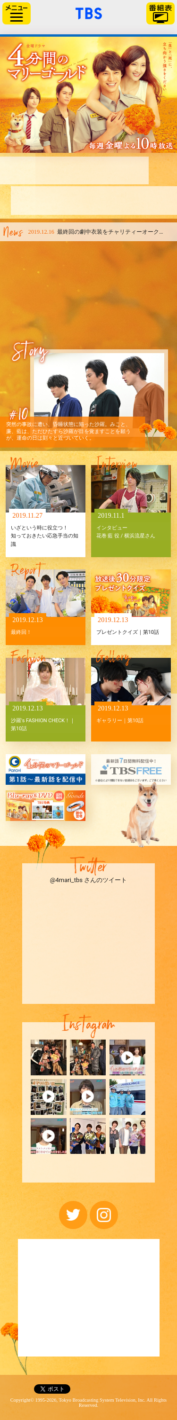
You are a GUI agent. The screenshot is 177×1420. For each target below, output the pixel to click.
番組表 (160, 13)
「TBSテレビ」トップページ (88, 12)
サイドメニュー (16, 13)
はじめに (26, 170)
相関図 (133, 170)
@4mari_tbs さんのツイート (88, 880)
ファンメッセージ (117, 200)
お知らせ (101, 170)
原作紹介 (76, 200)
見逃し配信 (159, 200)
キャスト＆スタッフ (35, 200)
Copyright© (22, 1400)
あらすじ (69, 170)
